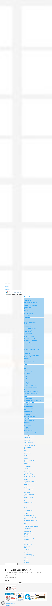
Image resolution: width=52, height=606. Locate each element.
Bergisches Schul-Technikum (31, 346)
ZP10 (25, 378)
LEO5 (25, 375)
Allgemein (27, 382)
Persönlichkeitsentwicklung (31, 355)
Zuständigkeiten (28, 313)
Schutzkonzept (28, 335)
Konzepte (26, 319)
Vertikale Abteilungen (30, 322)
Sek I (25, 364)
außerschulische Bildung (30, 340)
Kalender (7, 286)
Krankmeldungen (28, 406)
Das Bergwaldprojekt (29, 356)
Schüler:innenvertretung (30, 305)
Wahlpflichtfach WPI (29, 367)
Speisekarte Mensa (29, 408)
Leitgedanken (27, 331)
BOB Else (26, 383)
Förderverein (27, 308)
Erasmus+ (26, 352)
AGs (25, 370)
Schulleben (27, 317)
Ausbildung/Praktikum (30, 385)
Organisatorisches (29, 402)
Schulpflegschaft (28, 307)
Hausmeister (27, 312)
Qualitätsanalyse (28, 330)
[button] (3, 603)
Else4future (27, 353)
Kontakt (7, 284)
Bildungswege (28, 425)
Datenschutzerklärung (30, 413)
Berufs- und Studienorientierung (33, 400)
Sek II (25, 396)
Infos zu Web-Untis (29, 420)
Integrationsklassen (29, 371)
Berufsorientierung (29, 380)
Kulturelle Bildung (29, 336)
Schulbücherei (28, 411)
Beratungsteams (28, 304)
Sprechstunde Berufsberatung (32, 391)
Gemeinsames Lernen (30, 328)
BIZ (25, 424)
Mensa (26, 310)
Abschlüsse (27, 373)
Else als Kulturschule (29, 338)
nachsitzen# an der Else (30, 432)
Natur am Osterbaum (30, 361)
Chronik (26, 427)
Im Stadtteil (27, 315)
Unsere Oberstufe (29, 398)
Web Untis (7, 289)
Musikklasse (27, 326)
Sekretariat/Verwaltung (30, 302)
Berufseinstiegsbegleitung (31, 387)
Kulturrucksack (28, 342)
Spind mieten (27, 422)
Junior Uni (27, 344)
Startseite (7, 602)
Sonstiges (26, 418)
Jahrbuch (26, 429)
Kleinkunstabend (28, 430)
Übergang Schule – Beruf (30, 393)
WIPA (25, 389)
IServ (6, 288)
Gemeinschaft (28, 296)
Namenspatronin (28, 299)
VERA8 (25, 376)
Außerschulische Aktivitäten (31, 349)
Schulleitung (27, 300)
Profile (26, 323)
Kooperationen (28, 333)
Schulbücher (27, 409)
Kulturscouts (27, 360)
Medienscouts (28, 358)
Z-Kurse (26, 368)
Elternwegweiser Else (29, 416)
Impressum (27, 414)
